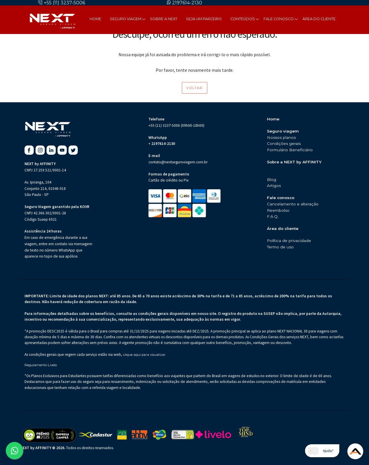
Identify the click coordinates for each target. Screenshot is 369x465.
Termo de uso (280, 247)
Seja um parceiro (204, 19)
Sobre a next (163, 19)
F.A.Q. (272, 216)
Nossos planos (281, 137)
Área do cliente (319, 19)
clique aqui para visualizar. (144, 355)
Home (95, 19)
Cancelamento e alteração (293, 204)
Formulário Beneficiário (290, 150)
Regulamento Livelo (41, 365)
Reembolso (278, 210)
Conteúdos (242, 19)
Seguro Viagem (125, 19)
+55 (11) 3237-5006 (64, 2)
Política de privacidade (289, 240)
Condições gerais (284, 143)
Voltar (194, 88)
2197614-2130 (187, 2)
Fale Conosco (278, 19)
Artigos (274, 185)
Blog (271, 179)
